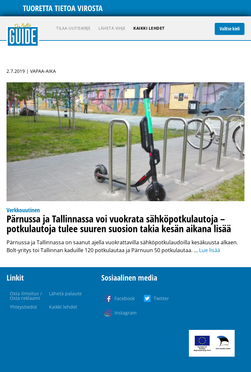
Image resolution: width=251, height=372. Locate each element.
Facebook (124, 298)
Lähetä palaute (65, 293)
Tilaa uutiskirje (73, 28)
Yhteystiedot (23, 307)
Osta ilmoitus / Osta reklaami (26, 295)
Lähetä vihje (112, 28)
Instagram (125, 313)
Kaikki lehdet (149, 28)
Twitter (161, 298)
